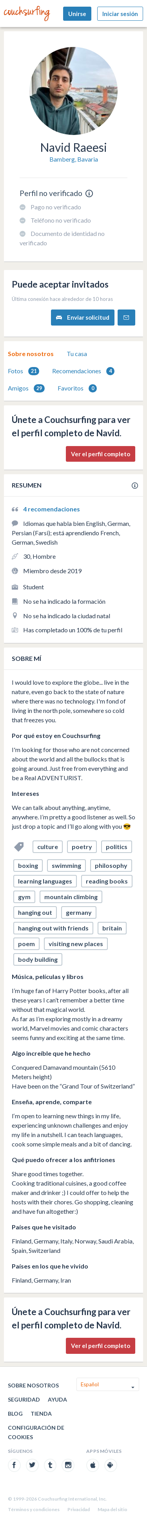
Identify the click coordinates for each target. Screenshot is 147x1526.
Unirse (77, 13)
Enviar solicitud (82, 317)
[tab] (31, 353)
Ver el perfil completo (100, 453)
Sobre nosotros (31, 353)
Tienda (41, 1413)
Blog (15, 1413)
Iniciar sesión (120, 13)
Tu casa (77, 353)
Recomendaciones (83, 371)
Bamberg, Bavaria (73, 159)
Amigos (26, 388)
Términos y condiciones (34, 1509)
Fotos (23, 371)
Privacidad (78, 1509)
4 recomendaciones (51, 509)
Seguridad (24, 1399)
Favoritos (77, 388)
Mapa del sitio (112, 1509)
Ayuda (57, 1399)
